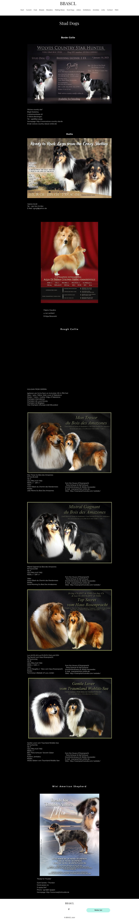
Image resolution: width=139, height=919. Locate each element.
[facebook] (69, 909)
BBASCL (68, 3)
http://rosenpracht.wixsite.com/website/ (85, 491)
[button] (69, 359)
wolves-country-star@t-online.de (44, 124)
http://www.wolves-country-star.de (49, 121)
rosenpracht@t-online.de (80, 489)
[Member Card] (98, 910)
